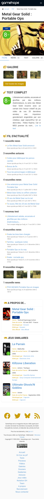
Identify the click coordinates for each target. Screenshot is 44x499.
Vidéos (22, 463)
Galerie (12, 67)
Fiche (4, 58)
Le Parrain (18, 344)
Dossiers (22, 469)
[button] (41, 3)
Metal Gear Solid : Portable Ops (17, 16)
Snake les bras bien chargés (18, 234)
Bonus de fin (12, 166)
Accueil (22, 452)
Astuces (22, 475)
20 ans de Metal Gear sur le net (20, 198)
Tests (22, 458)
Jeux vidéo (21, 478)
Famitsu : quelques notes (17, 242)
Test (26, 58)
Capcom (26, 397)
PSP (13, 9)
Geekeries (22, 472)
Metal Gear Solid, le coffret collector (22, 193)
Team (22, 483)
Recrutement (22, 489)
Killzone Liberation (24, 363)
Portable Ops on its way (17, 249)
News (15, 57)
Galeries (22, 466)
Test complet (17, 92)
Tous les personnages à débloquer (21, 172)
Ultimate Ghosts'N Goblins (23, 386)
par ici (30, 431)
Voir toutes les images (14, 84)
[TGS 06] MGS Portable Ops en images (23, 287)
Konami (26, 325)
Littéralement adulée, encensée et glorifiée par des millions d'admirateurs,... (21, 219)
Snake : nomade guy (15, 257)
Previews (22, 461)
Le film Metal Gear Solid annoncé (20, 146)
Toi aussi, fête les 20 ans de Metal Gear (23, 204)
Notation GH (22, 480)
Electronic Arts (28, 356)
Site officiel (25, 329)
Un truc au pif (22, 455)
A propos (22, 486)
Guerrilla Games (29, 375)
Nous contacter (22, 492)
